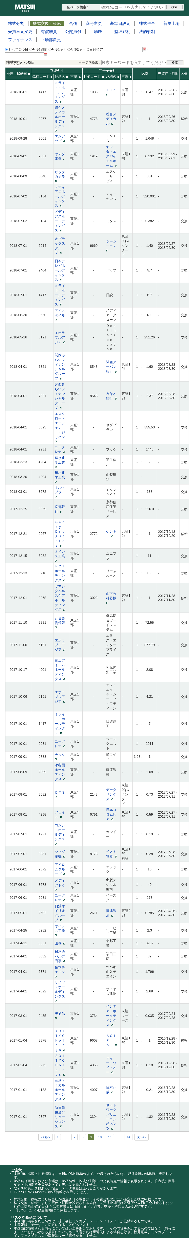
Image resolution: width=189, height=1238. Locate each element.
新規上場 (171, 23)
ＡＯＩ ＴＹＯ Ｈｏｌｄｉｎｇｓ (61, 1040)
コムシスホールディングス (61, 834)
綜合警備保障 (61, 622)
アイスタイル (61, 315)
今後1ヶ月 (57, 50)
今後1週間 (38, 50)
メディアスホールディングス (60, 196)
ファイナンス (20, 39)
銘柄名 (61, 77)
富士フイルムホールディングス (60, 669)
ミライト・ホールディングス (60, 92)
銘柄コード (42, 77)
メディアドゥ (61, 884)
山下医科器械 (112, 598)
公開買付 (73, 31)
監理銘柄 (122, 31)
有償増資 (49, 31)
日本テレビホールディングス (60, 270)
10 (100, 1137)
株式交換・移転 (47, 23)
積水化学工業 (61, 462)
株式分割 (16, 23)
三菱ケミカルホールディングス (60, 1090)
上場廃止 (98, 31)
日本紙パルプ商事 (60, 956)
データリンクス (111, 794)
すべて (11, 50)
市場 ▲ (76, 77)
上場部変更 (51, 39)
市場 (126, 77)
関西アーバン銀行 (111, 366)
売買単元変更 (20, 31)
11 (110, 1137)
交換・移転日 (18, 74)
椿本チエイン (61, 971)
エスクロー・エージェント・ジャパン (61, 427)
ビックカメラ (61, 176)
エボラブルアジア (60, 337)
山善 (60, 943)
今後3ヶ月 (76, 50)
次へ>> (141, 1137)
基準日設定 (120, 23)
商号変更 (94, 23)
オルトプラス (61, 491)
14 (128, 1137)
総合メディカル (111, 118)
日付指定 (95, 50)
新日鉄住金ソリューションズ (60, 1117)
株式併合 (147, 23)
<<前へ (45, 1137)
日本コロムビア (111, 814)
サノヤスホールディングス (61, 991)
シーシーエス (112, 245)
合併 (73, 23)
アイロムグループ (60, 869)
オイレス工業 (61, 556)
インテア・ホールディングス (111, 1016)
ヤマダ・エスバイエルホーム (111, 156)
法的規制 (147, 31)
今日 (23, 50)
